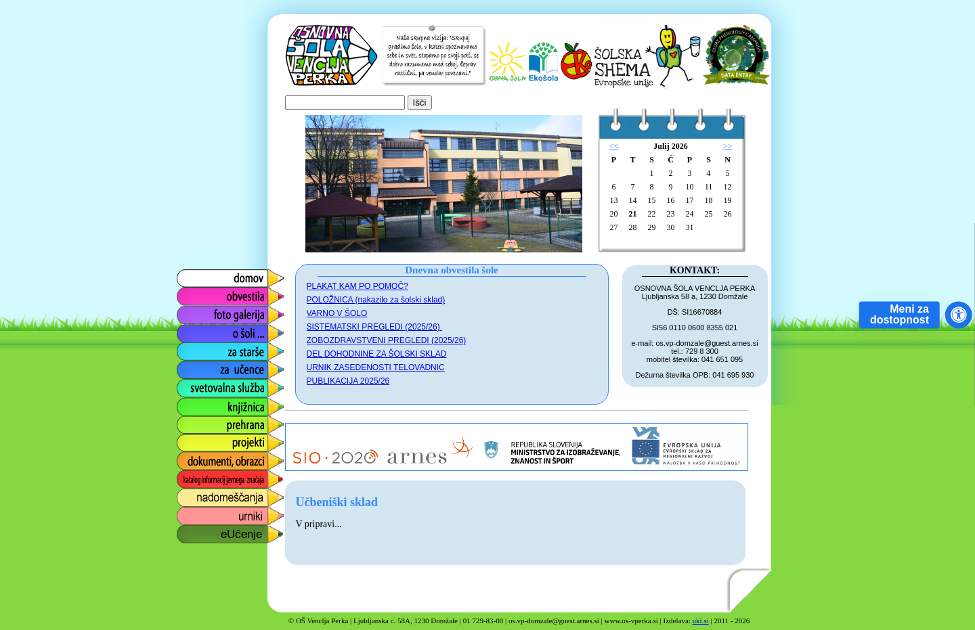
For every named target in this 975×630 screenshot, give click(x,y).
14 (633, 200)
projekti (192, 439)
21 (633, 214)
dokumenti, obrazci (220, 458)
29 (652, 227)
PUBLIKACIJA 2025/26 (348, 381)
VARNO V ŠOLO (337, 313)
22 (652, 214)
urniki (187, 512)
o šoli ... (193, 330)
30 (671, 227)
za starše (197, 348)
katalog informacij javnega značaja (217, 479)
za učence (199, 366)
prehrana (196, 421)
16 (671, 200)
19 (728, 200)
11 (709, 187)
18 (709, 200)
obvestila (196, 293)
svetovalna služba (218, 384)
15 (652, 200)
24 (690, 214)
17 (690, 200)
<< (614, 146)
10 (690, 187)
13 (614, 200)
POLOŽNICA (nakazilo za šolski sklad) (376, 300)
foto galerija (203, 311)
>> (728, 146)
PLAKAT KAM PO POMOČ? (357, 286)
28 (633, 227)
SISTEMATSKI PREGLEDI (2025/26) (375, 327)
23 (671, 214)
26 (728, 214)
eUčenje (195, 531)
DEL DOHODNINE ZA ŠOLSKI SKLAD (377, 354)
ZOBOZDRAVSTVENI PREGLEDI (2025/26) (387, 340)
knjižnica (195, 403)
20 (614, 214)
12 (728, 187)
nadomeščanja (210, 494)
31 (690, 227)
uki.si (701, 620)
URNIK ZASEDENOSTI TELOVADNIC (376, 367)
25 (709, 214)
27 (614, 227)
